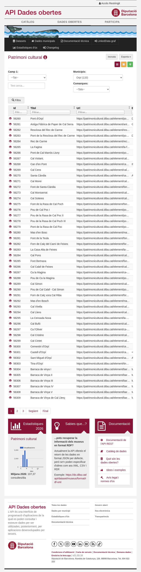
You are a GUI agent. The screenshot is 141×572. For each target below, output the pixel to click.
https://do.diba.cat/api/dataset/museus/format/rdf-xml (70, 478)
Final (45, 411)
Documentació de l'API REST (113, 442)
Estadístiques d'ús (25, 47)
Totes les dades (59, 505)
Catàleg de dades (113, 451)
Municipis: (79, 71)
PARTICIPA (112, 21)
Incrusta (112, 57)
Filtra (16, 100)
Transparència (102, 516)
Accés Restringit (109, 3)
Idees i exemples (113, 470)
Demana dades (124, 552)
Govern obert (101, 505)
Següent (33, 411)
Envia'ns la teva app (61, 555)
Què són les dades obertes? (110, 460)
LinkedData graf (105, 41)
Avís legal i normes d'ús (110, 479)
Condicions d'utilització (63, 552)
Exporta (126, 57)
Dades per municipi (61, 511)
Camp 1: (13, 71)
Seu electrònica (102, 511)
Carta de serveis (84, 552)
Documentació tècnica (75, 41)
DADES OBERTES (69, 21)
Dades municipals (43, 41)
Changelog (51, 47)
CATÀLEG (27, 21)
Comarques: (80, 83)
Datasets (19, 41)
